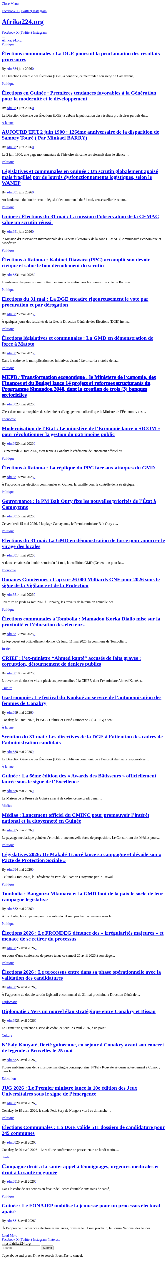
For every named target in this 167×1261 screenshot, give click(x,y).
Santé (6, 1157)
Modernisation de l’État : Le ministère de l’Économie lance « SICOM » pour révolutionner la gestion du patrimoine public (81, 431)
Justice (6, 649)
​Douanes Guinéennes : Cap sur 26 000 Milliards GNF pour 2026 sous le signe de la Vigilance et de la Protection (81, 582)
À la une (7, 123)
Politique (8, 44)
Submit (47, 1247)
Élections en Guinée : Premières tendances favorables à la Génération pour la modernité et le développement (79, 96)
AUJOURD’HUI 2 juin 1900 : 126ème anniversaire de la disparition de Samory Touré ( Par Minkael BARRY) (80, 135)
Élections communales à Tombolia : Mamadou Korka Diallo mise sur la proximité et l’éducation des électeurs (81, 621)
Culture (7, 688)
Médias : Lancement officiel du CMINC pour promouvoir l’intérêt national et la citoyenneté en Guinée (75, 818)
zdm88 (11, 69)
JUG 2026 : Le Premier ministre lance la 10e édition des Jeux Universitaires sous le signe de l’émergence (69, 1091)
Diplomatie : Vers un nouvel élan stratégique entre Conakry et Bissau (79, 1011)
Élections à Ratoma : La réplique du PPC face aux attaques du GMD (78, 467)
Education (9, 1078)
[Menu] (3, 37)
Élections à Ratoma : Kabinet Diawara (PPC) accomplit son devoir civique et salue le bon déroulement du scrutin (76, 262)
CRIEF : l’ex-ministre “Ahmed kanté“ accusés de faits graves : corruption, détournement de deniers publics (71, 661)
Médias (7, 806)
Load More (9, 1235)
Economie (9, 419)
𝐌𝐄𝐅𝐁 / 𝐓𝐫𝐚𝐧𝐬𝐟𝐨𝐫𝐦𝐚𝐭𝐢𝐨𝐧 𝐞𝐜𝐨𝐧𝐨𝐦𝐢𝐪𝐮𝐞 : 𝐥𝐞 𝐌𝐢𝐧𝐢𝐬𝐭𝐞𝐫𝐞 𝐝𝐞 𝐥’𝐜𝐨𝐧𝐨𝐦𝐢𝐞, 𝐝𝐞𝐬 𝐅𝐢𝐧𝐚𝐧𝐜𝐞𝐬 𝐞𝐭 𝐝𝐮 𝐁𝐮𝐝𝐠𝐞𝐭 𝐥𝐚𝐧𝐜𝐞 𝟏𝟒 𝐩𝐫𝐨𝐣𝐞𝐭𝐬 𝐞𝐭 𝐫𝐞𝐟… (79, 386)
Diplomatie (9, 1002)
